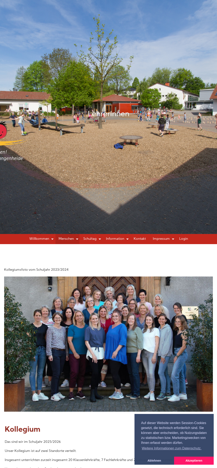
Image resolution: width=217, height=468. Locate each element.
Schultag (90, 239)
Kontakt (140, 239)
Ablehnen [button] (154, 460)
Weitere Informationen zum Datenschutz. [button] (172, 448)
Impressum (161, 239)
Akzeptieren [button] (193, 460)
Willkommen (39, 239)
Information (115, 239)
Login (183, 239)
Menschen (66, 239)
